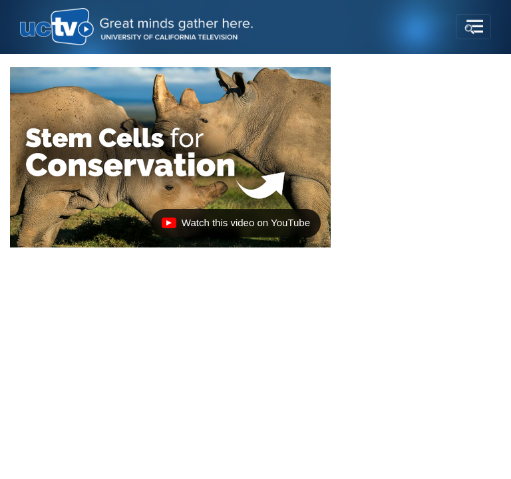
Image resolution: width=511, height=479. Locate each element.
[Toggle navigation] (473, 26)
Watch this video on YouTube (235, 226)
